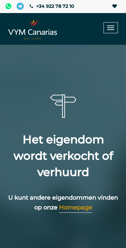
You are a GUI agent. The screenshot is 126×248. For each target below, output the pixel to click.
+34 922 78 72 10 (51, 6)
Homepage (75, 207)
